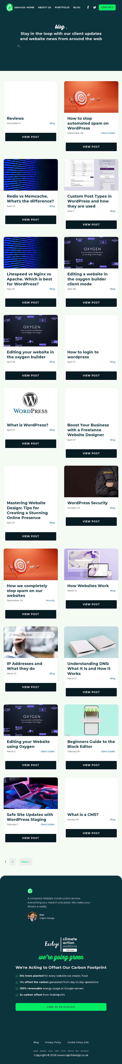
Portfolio (66, 7)
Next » (25, 861)
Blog (80, 7)
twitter (50, 1051)
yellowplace (85, 1051)
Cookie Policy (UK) (78, 1042)
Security (50, 600)
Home (34, 7)
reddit (57, 1051)
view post (30, 136)
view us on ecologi (61, 1007)
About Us (48, 7)
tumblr (63, 1051)
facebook (43, 1051)
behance (71, 1051)
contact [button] (107, 7)
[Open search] (19, 46)
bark (77, 1051)
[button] (21, 7)
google (35, 1051)
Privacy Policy (53, 1042)
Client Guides (108, 133)
